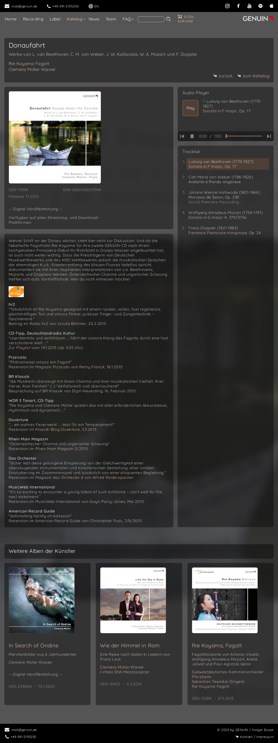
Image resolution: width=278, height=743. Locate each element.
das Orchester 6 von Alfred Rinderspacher (93, 477)
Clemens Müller (32, 69)
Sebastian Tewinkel (218, 681)
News (94, 18)
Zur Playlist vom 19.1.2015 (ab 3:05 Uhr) (46, 347)
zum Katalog (253, 76)
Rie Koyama (29, 63)
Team (111, 18)
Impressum (255, 737)
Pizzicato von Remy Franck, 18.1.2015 (88, 366)
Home (11, 18)
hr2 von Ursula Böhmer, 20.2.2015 (74, 323)
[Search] (151, 19)
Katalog (74, 18)
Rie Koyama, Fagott (217, 645)
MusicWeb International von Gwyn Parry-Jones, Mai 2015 (89, 501)
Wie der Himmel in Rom (129, 645)
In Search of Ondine (34, 645)
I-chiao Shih (124, 671)
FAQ (127, 18)
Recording (33, 18)
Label (55, 18)
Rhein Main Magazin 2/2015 (61, 448)
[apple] (271, 5)
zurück (223, 76)
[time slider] (244, 136)
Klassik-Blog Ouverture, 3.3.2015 (66, 429)
